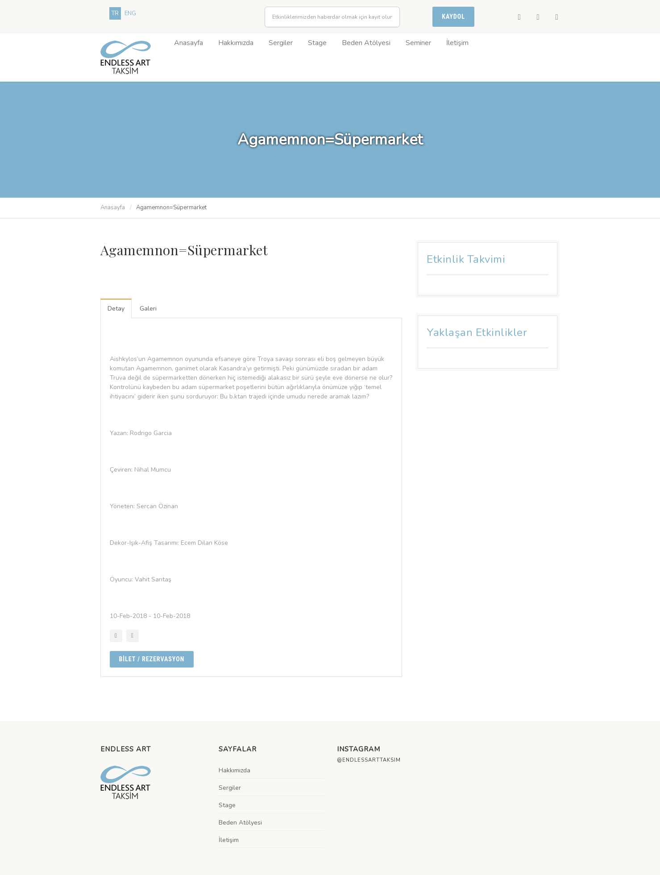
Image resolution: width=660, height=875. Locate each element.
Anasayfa (188, 43)
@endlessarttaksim (369, 760)
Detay (116, 308)
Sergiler (281, 43)
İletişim (457, 43)
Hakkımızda (235, 43)
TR (115, 13)
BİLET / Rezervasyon (152, 659)
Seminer (418, 43)
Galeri (148, 308)
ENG (130, 13)
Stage (317, 43)
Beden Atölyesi (366, 43)
